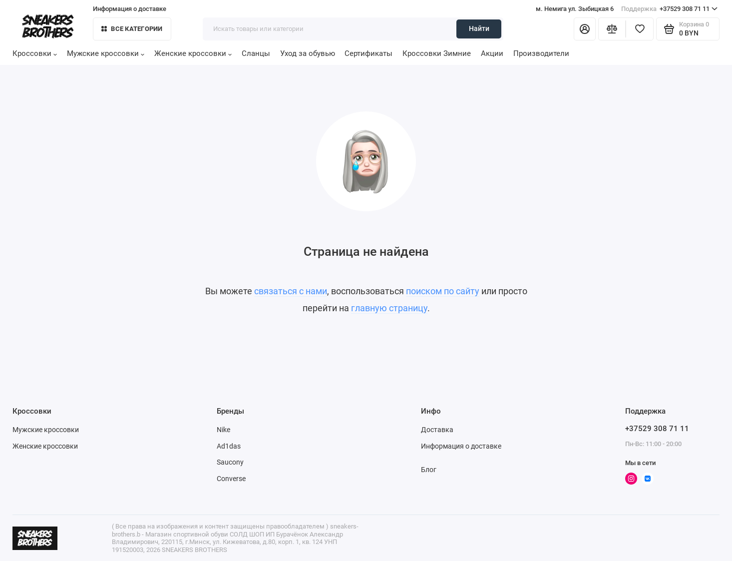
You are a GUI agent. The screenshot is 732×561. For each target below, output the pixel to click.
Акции (492, 53)
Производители (541, 53)
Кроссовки (34, 53)
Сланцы (256, 53)
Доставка (437, 430)
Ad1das (229, 446)
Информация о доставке (129, 8)
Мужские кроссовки (105, 53)
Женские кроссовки (193, 53)
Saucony (230, 462)
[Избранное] (639, 28)
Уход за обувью (307, 53)
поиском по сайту (442, 291)
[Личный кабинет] (585, 28)
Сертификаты (368, 53)
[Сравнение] (612, 28)
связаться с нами (290, 291)
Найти (479, 28)
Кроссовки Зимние (436, 53)
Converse (231, 479)
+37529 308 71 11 (669, 9)
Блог (428, 470)
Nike (223, 430)
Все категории (131, 28)
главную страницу (389, 308)
